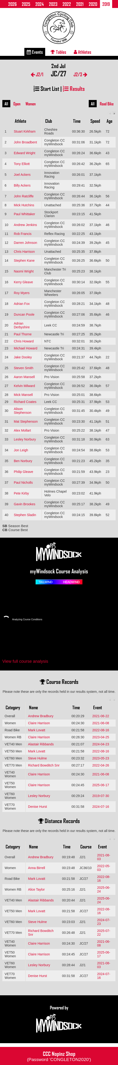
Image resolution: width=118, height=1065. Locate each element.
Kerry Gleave (23, 282)
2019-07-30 (100, 796)
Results (74, 88)
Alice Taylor (36, 889)
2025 (26, 4)
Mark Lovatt (36, 730)
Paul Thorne (23, 334)
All (6, 103)
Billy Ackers (22, 185)
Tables (58, 52)
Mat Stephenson (26, 421)
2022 (67, 4)
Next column (114, 113)
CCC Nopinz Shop (59, 1056)
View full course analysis (25, 661)
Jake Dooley (23, 357)
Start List (46, 88)
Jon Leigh (21, 450)
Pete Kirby (21, 493)
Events (35, 52)
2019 (106, 4)
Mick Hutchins (24, 205)
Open (16, 103)
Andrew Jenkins (25, 225)
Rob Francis (22, 234)
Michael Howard (25, 348)
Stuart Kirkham (25, 131)
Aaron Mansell (24, 377)
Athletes (82, 52)
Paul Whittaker (24, 214)
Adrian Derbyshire (22, 325)
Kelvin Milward (24, 386)
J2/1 (37, 74)
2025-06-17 (100, 785)
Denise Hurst (37, 806)
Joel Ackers (22, 174)
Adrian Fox (22, 304)
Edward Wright (24, 153)
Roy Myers (22, 293)
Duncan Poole (24, 314)
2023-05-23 (100, 758)
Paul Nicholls (23, 482)
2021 (80, 4)
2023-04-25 (100, 737)
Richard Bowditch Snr (44, 765)
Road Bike (107, 103)
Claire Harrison (39, 723)
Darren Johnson (25, 243)
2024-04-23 (100, 744)
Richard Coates (25, 402)
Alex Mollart (22, 430)
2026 (12, 4)
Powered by (59, 1019)
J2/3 (80, 74)
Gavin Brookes (24, 504)
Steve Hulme (37, 758)
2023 (53, 4)
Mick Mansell (23, 395)
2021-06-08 (100, 723)
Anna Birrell (36, 868)
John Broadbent (25, 142)
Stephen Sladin (25, 515)
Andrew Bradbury (40, 716)
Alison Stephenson (22, 410)
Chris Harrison (24, 251)
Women (31, 103)
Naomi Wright (24, 271)
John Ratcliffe (24, 196)
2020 (93, 4)
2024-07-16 (100, 806)
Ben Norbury (23, 461)
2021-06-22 (100, 716)
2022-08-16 (100, 730)
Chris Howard (24, 341)
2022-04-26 (100, 765)
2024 (39, 4)
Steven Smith (23, 368)
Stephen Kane (24, 260)
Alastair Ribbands (41, 744)
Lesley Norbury (25, 439)
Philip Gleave (23, 472)
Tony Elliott (22, 164)
